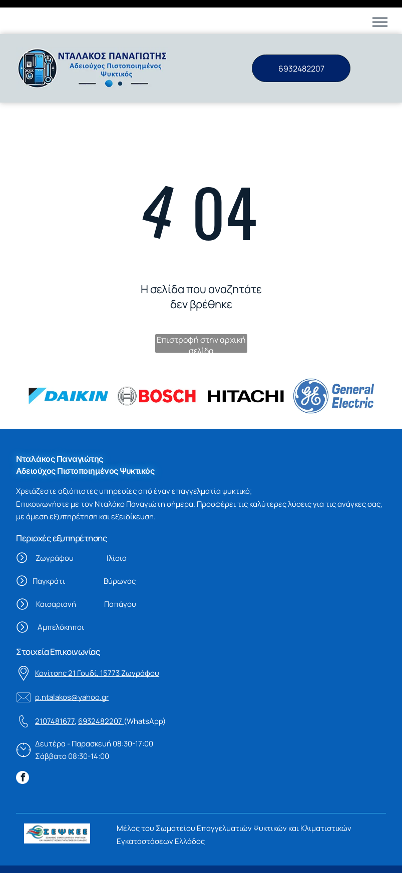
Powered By (279, 858)
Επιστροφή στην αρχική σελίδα (201, 309)
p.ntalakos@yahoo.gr (72, 663)
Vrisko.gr (316, 858)
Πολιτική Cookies (104, 858)
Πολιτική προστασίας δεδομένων (196, 858)
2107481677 (55, 687)
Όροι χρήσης (46, 858)
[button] (380, 22)
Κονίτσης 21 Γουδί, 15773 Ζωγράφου (97, 639)
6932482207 (100, 687)
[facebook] (22, 744)
